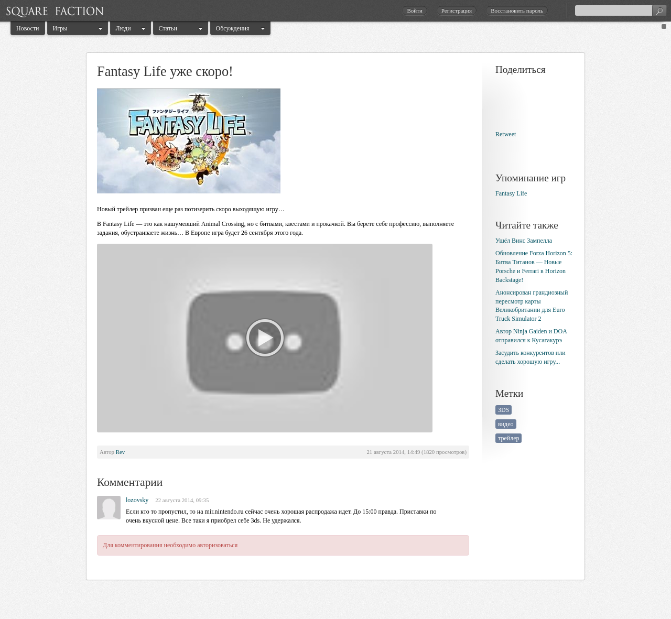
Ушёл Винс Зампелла (523, 240)
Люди (123, 28)
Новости (27, 28)
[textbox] (620, 10)
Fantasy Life (511, 193)
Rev (120, 452)
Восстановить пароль (517, 10)
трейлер (508, 438)
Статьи (168, 28)
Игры (60, 28)
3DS (503, 410)
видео (506, 424)
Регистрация (456, 10)
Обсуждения (233, 28)
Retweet (505, 134)
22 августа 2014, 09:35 (182, 500)
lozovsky (137, 500)
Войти (414, 10)
